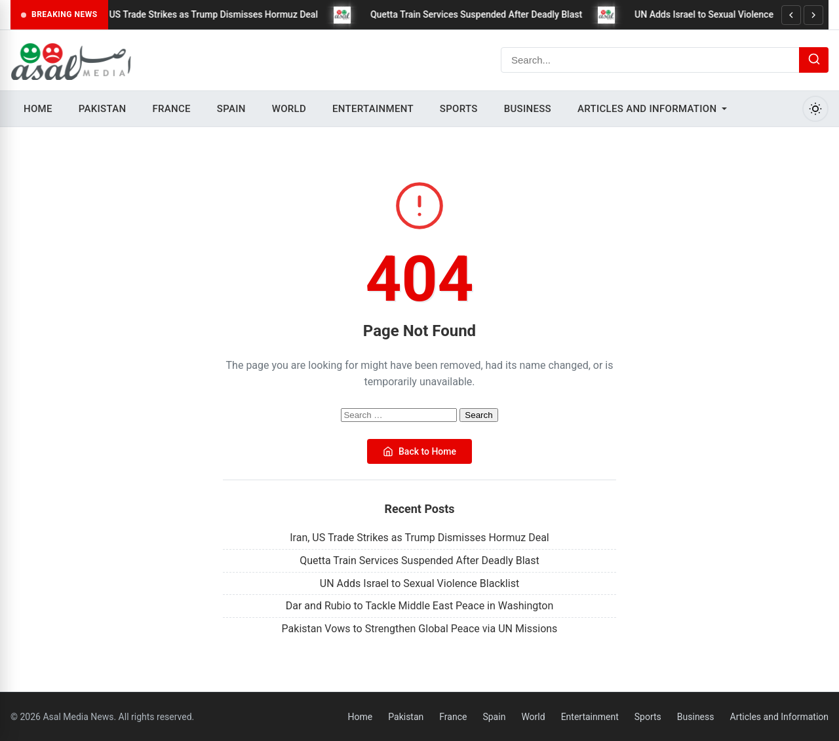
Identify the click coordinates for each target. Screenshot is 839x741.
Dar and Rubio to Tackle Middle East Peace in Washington (420, 605)
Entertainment (373, 109)
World (289, 109)
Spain (231, 109)
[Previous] (791, 15)
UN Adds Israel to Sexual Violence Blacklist (731, 14)
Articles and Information (646, 109)
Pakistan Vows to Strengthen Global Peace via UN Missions (420, 628)
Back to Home (419, 451)
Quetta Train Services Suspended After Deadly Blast (485, 14)
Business (527, 109)
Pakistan (103, 109)
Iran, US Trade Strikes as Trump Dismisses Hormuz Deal (211, 14)
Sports (459, 109)
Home (38, 109)
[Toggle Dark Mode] (815, 109)
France (171, 109)
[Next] (813, 15)
